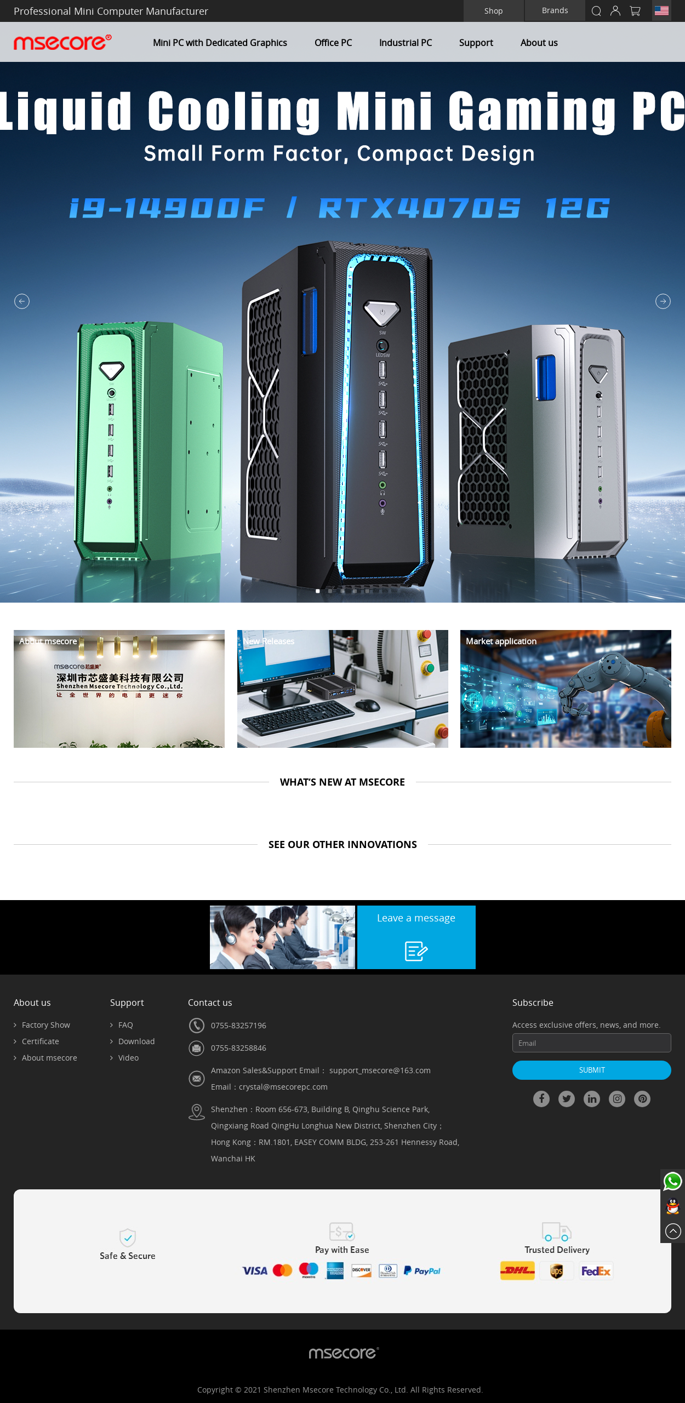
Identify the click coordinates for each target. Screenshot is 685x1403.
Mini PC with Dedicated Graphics (220, 43)
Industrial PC (405, 43)
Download (132, 1041)
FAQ (121, 1025)
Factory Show (42, 1025)
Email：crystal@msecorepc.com (269, 1086)
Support (476, 43)
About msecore (45, 1057)
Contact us (210, 1003)
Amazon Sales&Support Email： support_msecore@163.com (321, 1070)
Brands (555, 10)
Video (124, 1057)
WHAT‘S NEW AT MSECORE (342, 781)
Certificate (36, 1041)
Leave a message (416, 917)
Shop (493, 10)
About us (539, 43)
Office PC (333, 43)
